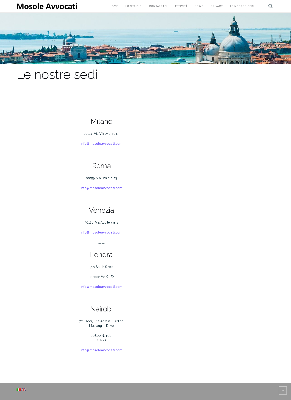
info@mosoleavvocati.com (101, 143)
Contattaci (158, 6)
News (199, 6)
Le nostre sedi (242, 6)
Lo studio (133, 6)
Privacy (217, 6)
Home (114, 6)
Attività (181, 6)
